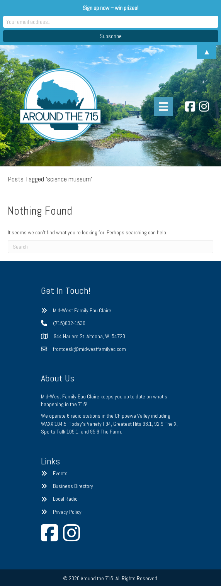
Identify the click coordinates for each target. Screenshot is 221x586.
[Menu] (163, 106)
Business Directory (73, 486)
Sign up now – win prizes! (110, 8)
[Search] (110, 246)
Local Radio (65, 498)
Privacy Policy (67, 511)
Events (60, 473)
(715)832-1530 (69, 323)
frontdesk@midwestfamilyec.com (89, 349)
